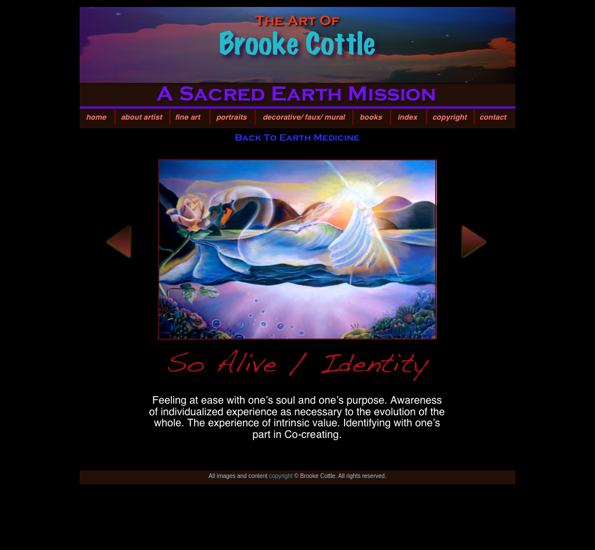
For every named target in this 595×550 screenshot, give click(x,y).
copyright (281, 476)
